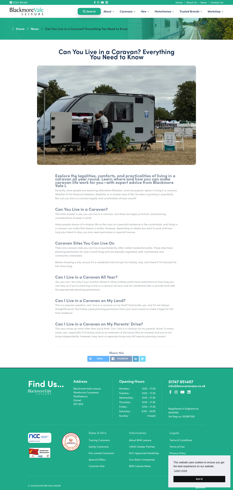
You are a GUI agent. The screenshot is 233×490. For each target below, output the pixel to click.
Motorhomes (163, 11)
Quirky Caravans (99, 446)
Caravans (126, 11)
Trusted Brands (190, 11)
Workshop (214, 11)
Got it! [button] (199, 479)
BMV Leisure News (140, 466)
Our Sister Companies (142, 459)
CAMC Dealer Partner (142, 446)
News (203, 2)
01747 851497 (19, 2)
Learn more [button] (180, 470)
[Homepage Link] (26, 11)
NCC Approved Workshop (144, 453)
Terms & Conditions (181, 440)
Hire (144, 11)
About (108, 11)
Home (179, 2)
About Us (191, 2)
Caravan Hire (97, 466)
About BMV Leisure (140, 440)
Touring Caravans (99, 440)
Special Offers (97, 459)
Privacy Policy (178, 453)
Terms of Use (177, 446)
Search (89, 11)
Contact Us (217, 2)
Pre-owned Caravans (101, 453)
